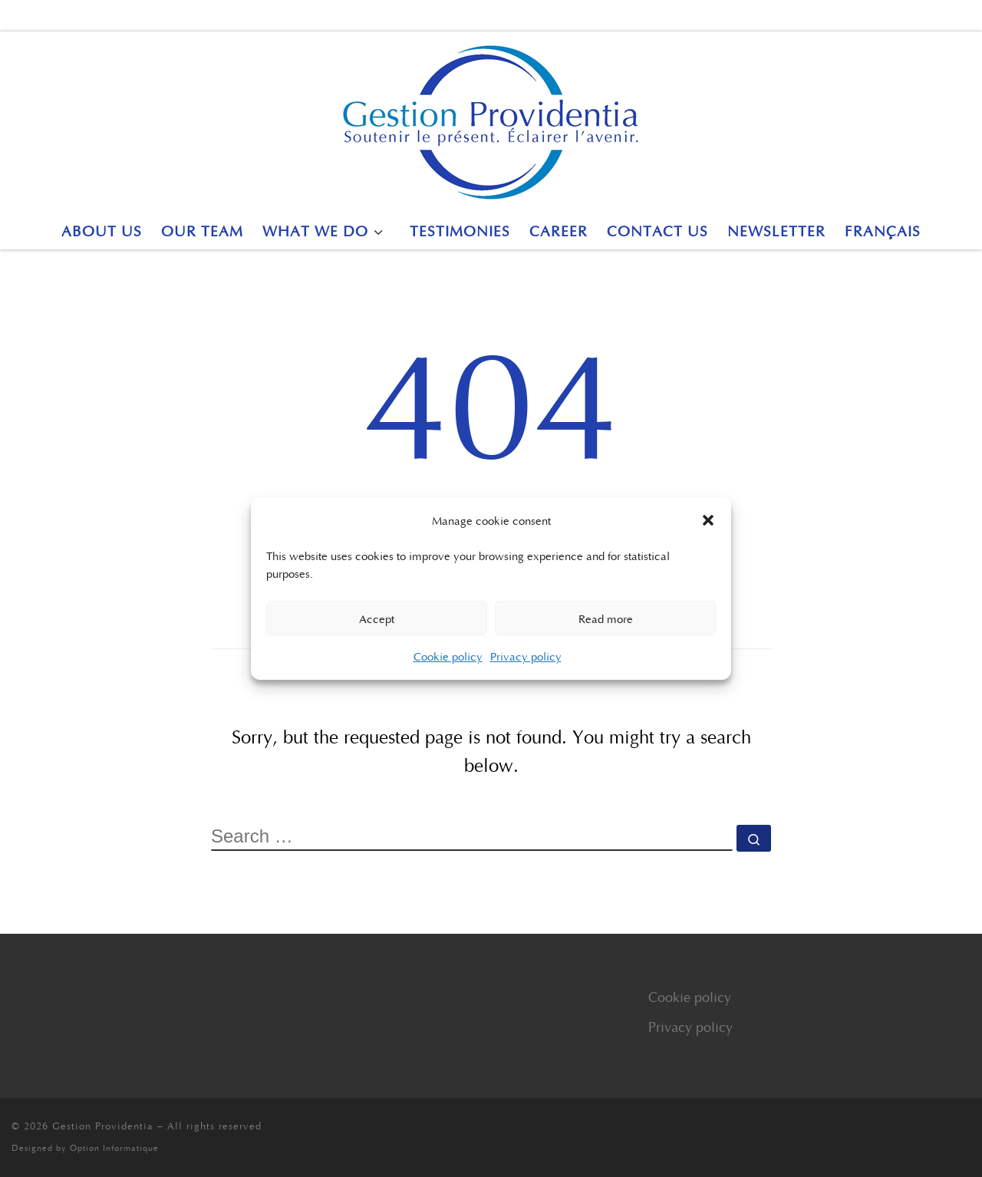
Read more (605, 618)
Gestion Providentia (102, 1125)
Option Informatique (114, 1147)
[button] (708, 520)
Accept (376, 618)
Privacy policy (526, 656)
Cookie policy (448, 656)
